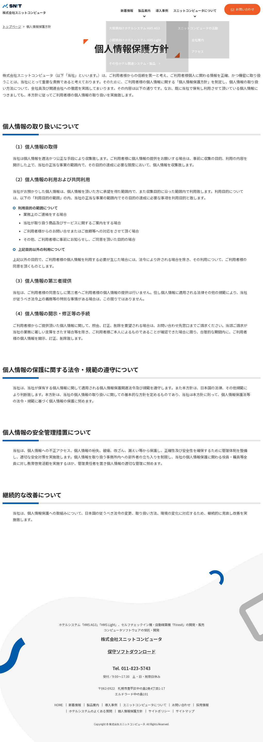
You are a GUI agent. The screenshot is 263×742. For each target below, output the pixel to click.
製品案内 (144, 10)
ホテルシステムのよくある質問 (90, 711)
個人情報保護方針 (130, 711)
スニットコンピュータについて (195, 10)
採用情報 (202, 705)
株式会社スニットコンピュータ (131, 639)
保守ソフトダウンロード (132, 651)
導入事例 (162, 10)
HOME (58, 705)
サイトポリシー (159, 711)
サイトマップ (185, 711)
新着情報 (127, 10)
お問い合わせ (245, 9)
